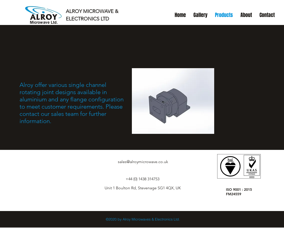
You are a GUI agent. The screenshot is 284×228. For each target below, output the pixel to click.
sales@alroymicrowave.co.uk (143, 161)
